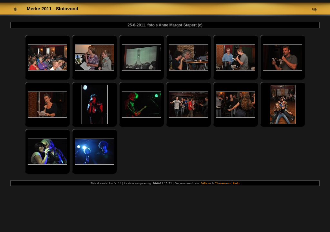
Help (236, 183)
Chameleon (222, 183)
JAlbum (205, 183)
